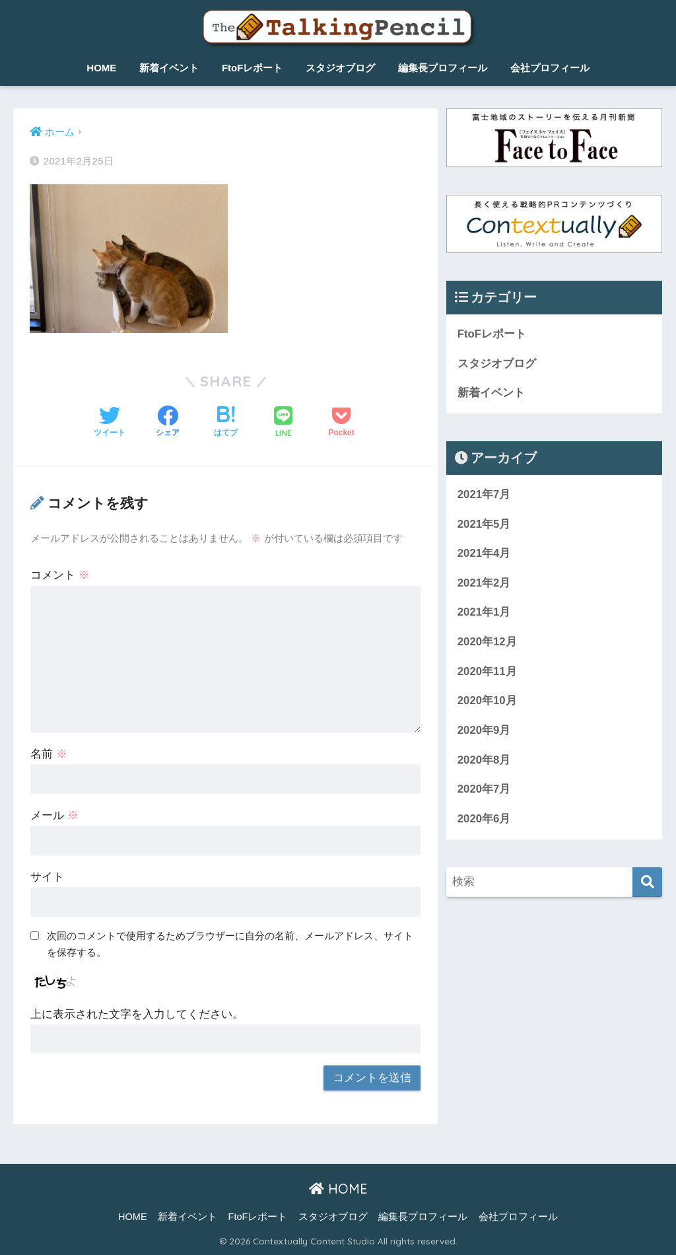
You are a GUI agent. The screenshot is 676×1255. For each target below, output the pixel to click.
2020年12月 (487, 642)
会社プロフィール (550, 67)
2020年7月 (484, 789)
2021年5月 (484, 524)
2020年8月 (484, 760)
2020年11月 (487, 671)
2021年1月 (484, 612)
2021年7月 (484, 494)
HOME (101, 67)
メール (54, 815)
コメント (60, 575)
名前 (48, 754)
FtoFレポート (252, 67)
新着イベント (169, 67)
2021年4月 (484, 553)
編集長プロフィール (442, 67)
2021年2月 (484, 583)
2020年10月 (487, 701)
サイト (47, 877)
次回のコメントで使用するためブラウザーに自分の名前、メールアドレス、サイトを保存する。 (230, 944)
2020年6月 (484, 819)
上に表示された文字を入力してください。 (137, 1014)
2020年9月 (484, 731)
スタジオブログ (340, 67)
